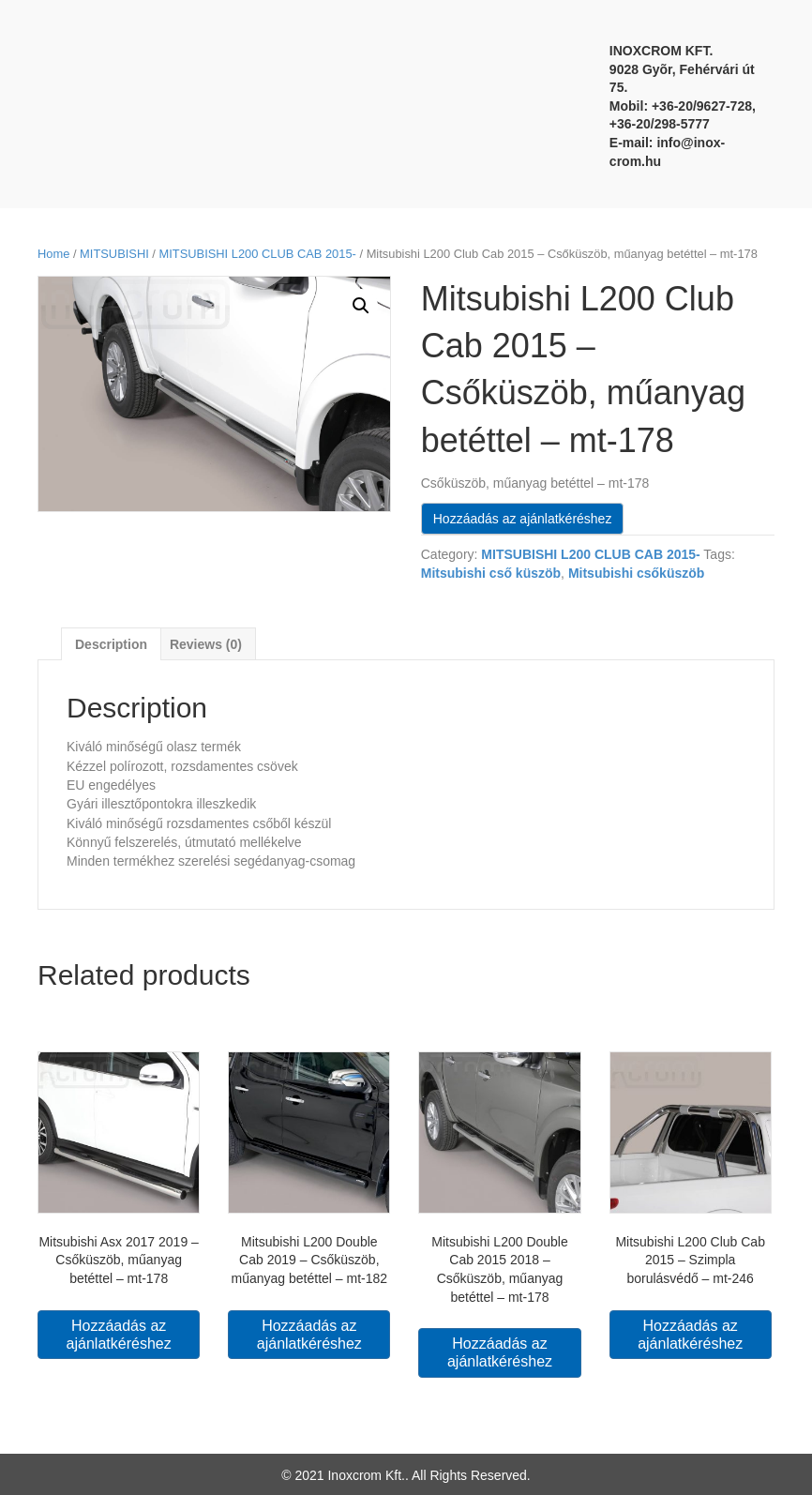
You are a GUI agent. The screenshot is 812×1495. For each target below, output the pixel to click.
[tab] (111, 643)
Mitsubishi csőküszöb (636, 573)
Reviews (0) (206, 644)
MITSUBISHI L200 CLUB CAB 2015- (257, 254)
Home (53, 254)
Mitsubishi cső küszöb (491, 573)
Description (111, 644)
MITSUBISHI (114, 254)
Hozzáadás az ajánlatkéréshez (522, 518)
